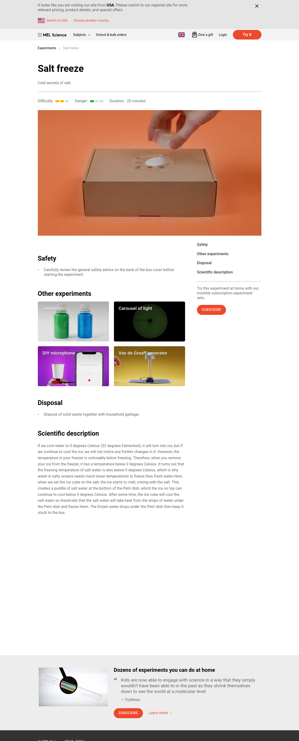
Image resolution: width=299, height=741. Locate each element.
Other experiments (212, 254)
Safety (202, 244)
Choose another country (91, 20)
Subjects (81, 35)
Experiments (47, 48)
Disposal (204, 263)
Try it (247, 34)
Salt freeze (71, 48)
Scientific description (215, 272)
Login (223, 35)
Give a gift (205, 35)
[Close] (257, 6)
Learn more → (161, 713)
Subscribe (211, 310)
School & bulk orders (111, 35)
